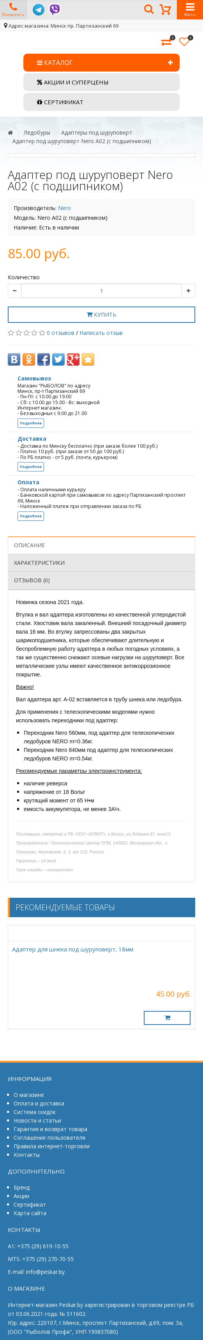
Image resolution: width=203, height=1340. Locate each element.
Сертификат (30, 1204)
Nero (64, 208)
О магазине (29, 1094)
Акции (21, 1196)
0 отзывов (60, 332)
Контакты (27, 1154)
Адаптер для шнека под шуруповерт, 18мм (72, 949)
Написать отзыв (101, 332)
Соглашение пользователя (49, 1137)
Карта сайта (30, 1213)
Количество (24, 277)
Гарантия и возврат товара (50, 1129)
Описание (29, 545)
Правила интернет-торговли (52, 1146)
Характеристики (39, 562)
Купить (101, 314)
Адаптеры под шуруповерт (96, 132)
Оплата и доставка (39, 1103)
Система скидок (35, 1112)
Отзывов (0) (32, 580)
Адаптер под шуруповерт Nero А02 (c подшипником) (81, 141)
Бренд (22, 1187)
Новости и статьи (37, 1120)
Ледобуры (37, 132)
